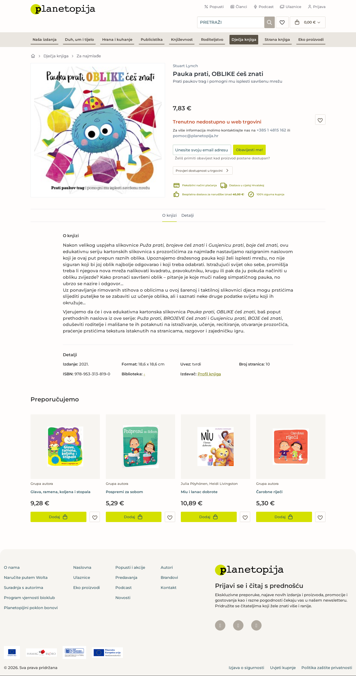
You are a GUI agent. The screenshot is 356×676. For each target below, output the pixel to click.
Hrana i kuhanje (117, 39)
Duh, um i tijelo (79, 39)
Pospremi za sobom (124, 491)
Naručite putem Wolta (26, 577)
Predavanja (126, 577)
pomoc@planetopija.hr (195, 135)
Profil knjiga (209, 373)
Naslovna (82, 567)
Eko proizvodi (311, 39)
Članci (238, 6)
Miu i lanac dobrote (199, 491)
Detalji (187, 215)
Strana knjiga (277, 39)
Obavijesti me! (249, 149)
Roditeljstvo (212, 39)
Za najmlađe (89, 55)
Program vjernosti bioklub (29, 597)
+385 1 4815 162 (271, 130)
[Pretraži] (269, 22)
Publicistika (152, 39)
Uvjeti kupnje (283, 667)
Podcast (263, 6)
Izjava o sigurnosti (246, 667)
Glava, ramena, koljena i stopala (61, 491)
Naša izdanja (45, 39)
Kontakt (168, 587)
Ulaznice (290, 6)
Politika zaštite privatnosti (326, 667)
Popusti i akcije (130, 567)
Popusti (214, 6)
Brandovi (169, 577)
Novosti (122, 597)
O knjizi (169, 215)
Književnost (182, 39)
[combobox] (230, 22)
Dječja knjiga (244, 39)
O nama (12, 567)
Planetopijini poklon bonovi (31, 607)
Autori (167, 567)
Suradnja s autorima (23, 587)
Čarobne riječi (269, 491)
